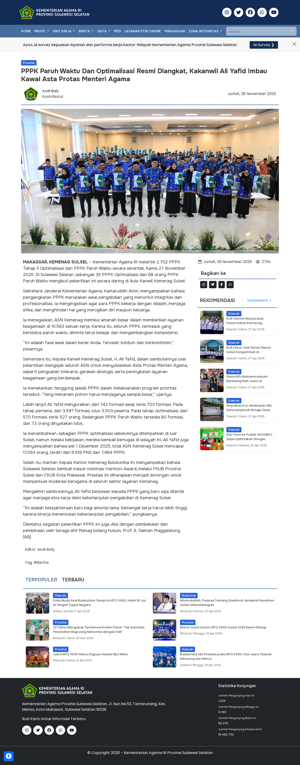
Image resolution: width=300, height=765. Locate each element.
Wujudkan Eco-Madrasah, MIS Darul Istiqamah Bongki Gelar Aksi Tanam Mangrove (249, 407)
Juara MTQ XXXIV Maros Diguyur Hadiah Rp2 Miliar (90, 654)
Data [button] (103, 31)
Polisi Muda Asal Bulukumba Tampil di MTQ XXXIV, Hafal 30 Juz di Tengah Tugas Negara (99, 602)
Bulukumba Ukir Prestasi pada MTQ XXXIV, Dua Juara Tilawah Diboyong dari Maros (226, 656)
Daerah (231, 329)
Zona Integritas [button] (204, 31)
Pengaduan (175, 31)
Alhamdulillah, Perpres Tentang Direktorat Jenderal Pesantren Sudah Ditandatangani (227, 602)
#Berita (41, 562)
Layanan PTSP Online (143, 31)
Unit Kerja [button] (62, 31)
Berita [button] (85, 31)
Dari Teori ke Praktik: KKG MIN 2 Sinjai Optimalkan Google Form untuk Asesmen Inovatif (249, 436)
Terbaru (73, 580)
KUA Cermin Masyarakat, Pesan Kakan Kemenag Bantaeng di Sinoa (245, 320)
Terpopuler (41, 580)
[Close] (294, 44)
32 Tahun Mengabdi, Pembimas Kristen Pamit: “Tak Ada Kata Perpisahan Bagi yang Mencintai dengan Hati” (98, 629)
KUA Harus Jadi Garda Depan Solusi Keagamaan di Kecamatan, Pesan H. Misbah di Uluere (248, 349)
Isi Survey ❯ (263, 44)
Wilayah (186, 611)
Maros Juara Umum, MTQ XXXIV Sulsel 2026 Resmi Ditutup (223, 627)
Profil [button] (40, 31)
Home (26, 31)
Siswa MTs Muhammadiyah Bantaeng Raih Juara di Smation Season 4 (247, 378)
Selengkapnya (259, 300)
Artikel (57, 611)
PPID (117, 31)
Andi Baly (50, 91)
